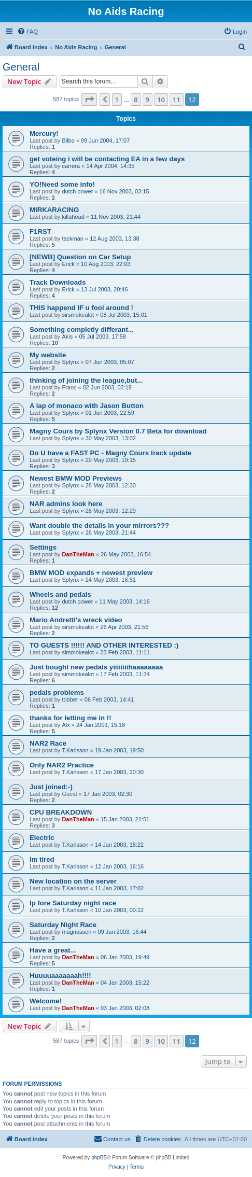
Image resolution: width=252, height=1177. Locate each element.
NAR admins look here (66, 504)
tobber (70, 699)
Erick (68, 264)
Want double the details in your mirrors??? (99, 525)
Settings (43, 547)
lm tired (42, 859)
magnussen (76, 932)
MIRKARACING (54, 210)
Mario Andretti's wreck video (76, 620)
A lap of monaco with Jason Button (87, 406)
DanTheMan (78, 554)
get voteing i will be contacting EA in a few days (107, 159)
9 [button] (147, 99)
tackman (72, 238)
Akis (67, 336)
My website (48, 355)
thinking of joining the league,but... (86, 380)
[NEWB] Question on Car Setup (80, 257)
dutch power (77, 191)
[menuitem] (27, 31)
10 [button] (161, 99)
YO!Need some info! (62, 184)
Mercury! (44, 133)
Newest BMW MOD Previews (76, 478)
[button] (89, 99)
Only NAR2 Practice (62, 765)
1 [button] (117, 99)
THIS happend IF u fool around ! (81, 308)
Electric (42, 838)
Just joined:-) (51, 787)
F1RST (40, 231)
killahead (73, 217)
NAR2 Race (48, 743)
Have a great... (53, 950)
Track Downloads (58, 282)
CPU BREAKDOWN (61, 812)
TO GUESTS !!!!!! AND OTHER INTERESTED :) (104, 645)
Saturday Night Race (63, 925)
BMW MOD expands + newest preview (91, 573)
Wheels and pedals (60, 594)
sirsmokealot (78, 315)
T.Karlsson (75, 750)
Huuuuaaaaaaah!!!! (60, 975)
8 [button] (135, 99)
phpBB (99, 1157)
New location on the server (73, 881)
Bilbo (68, 140)
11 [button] (176, 99)
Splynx (70, 362)
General (21, 67)
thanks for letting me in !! (70, 718)
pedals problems (57, 692)
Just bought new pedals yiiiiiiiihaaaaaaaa (96, 667)
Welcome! (46, 1001)
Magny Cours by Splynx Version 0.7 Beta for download (118, 431)
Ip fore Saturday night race (73, 903)
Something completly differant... (82, 329)
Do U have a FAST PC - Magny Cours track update (110, 453)
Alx (65, 725)
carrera (71, 166)
